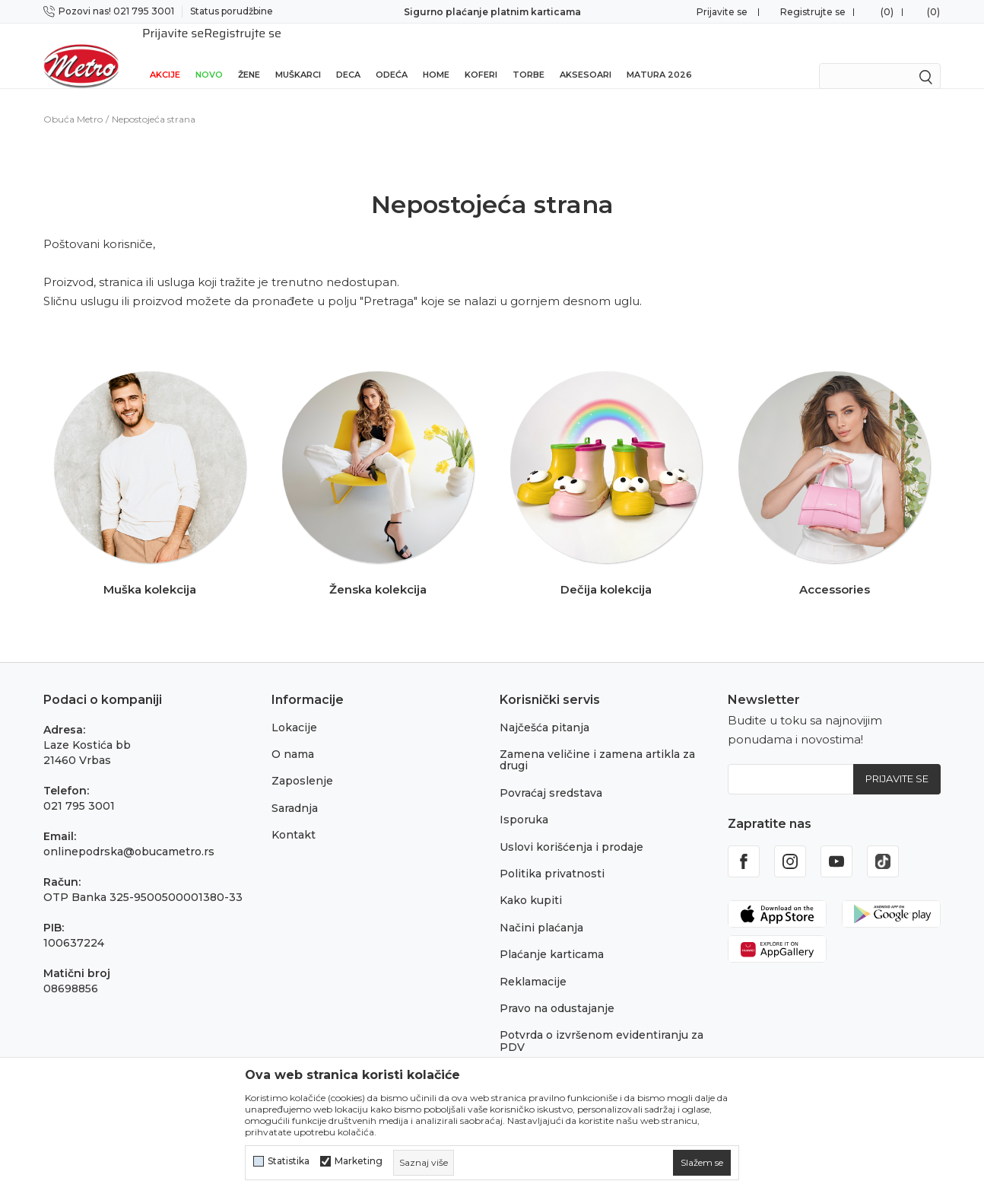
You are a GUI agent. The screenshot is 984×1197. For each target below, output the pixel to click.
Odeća (392, 54)
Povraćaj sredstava (551, 773)
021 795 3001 (79, 786)
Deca (348, 54)
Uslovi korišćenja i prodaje (571, 827)
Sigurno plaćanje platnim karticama (492, 12)
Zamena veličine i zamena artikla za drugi (597, 740)
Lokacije (294, 708)
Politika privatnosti (552, 854)
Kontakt (293, 815)
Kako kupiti (531, 880)
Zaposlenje (302, 761)
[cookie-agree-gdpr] (702, 1163)
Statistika (288, 1161)
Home (436, 54)
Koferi (481, 54)
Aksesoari (585, 54)
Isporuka (524, 800)
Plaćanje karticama (552, 934)
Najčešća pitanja (544, 708)
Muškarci (298, 54)
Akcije (165, 54)
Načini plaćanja (541, 908)
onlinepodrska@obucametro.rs (128, 832)
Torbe (528, 54)
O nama (292, 734)
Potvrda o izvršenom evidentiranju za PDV (601, 1020)
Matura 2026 (659, 54)
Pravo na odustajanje (557, 988)
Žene (249, 54)
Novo (209, 54)
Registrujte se (813, 12)
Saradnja (294, 788)
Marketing (358, 1161)
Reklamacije (533, 962)
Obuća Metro (73, 99)
